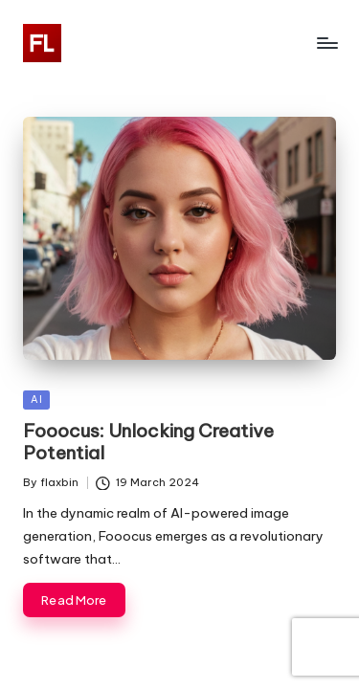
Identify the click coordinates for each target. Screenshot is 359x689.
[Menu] (326, 42)
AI (36, 399)
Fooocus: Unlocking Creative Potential (148, 441)
